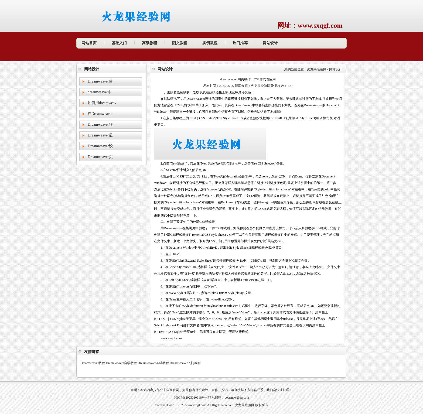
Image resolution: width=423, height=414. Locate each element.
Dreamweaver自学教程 (121, 363)
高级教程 (149, 43)
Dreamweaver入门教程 (185, 363)
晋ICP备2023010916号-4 (191, 397)
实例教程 (209, 43)
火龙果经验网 (316, 69)
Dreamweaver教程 (92, 363)
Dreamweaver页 (100, 157)
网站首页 (89, 43)
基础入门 (119, 43)
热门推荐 (240, 43)
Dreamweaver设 (100, 146)
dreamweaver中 (100, 92)
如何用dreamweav (102, 103)
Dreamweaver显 (100, 135)
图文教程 (179, 43)
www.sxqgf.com (196, 405)
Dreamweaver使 (100, 81)
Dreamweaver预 (100, 124)
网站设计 (270, 43)
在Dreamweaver (100, 114)
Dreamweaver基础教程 (153, 363)
